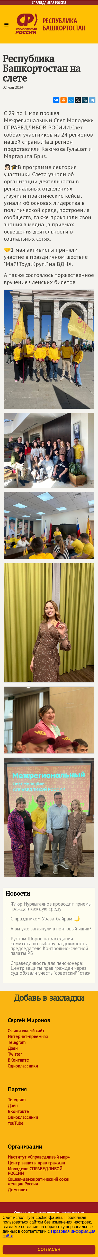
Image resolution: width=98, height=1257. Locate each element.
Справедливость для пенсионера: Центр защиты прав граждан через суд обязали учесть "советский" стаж (47, 968)
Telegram (16, 1042)
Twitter (15, 1054)
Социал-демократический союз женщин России (38, 1181)
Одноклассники (23, 1066)
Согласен (49, 1249)
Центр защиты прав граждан (36, 1163)
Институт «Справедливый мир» (39, 1157)
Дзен (12, 1048)
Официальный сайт (26, 1030)
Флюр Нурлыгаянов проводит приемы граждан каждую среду (48, 907)
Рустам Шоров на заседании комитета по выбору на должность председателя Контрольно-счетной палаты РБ (46, 946)
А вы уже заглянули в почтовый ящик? (48, 929)
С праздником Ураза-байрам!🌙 (42, 919)
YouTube (15, 1123)
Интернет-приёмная (28, 1036)
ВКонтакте (18, 1060)
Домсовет (18, 1189)
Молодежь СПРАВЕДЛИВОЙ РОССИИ (35, 1171)
